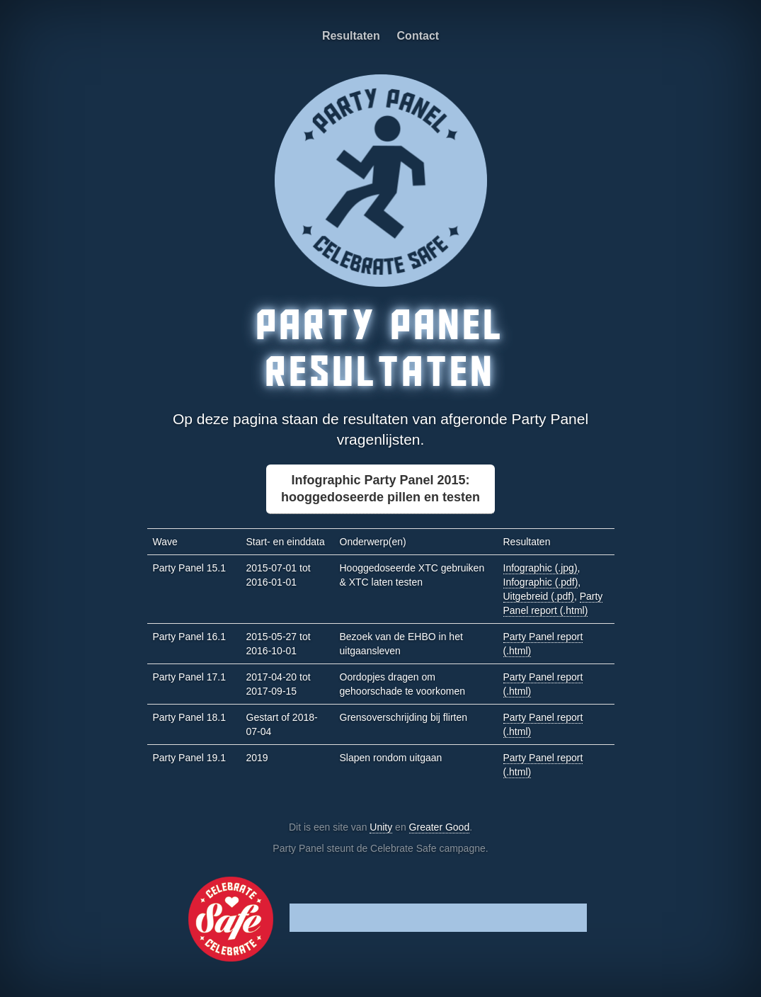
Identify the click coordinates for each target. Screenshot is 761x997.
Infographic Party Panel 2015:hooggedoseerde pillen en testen (380, 488)
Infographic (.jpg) (540, 568)
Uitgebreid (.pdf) (538, 596)
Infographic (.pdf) (540, 582)
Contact (418, 36)
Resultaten (351, 36)
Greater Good (439, 827)
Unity (381, 827)
